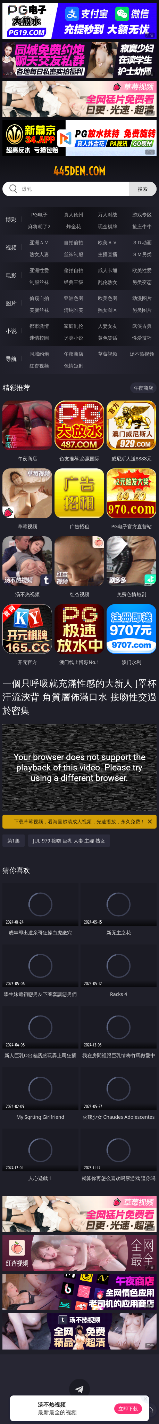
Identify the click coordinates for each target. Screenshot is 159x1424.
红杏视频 (39, 365)
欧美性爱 (142, 270)
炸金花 (73, 226)
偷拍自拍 (73, 270)
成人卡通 (107, 270)
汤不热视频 (142, 353)
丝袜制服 (73, 254)
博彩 (11, 219)
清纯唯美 (73, 310)
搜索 (143, 188)
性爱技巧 (142, 337)
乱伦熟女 (107, 282)
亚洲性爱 (39, 270)
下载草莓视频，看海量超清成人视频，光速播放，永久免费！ (83, 821)
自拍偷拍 (73, 242)
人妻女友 (107, 326)
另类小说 (73, 337)
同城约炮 (39, 353)
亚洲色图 (73, 298)
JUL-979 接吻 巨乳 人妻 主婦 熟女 (69, 840)
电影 (11, 275)
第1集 (13, 840)
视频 (11, 247)
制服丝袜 (39, 282)
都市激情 (39, 326)
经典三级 (73, 282)
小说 (11, 331)
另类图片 (142, 310)
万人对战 (107, 214)
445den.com (79, 171)
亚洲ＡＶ (39, 242)
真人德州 (73, 214)
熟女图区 (107, 310)
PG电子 (39, 214)
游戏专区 (142, 214)
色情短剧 (73, 365)
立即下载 (128, 1408)
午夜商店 (73, 353)
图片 (11, 303)
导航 (11, 359)
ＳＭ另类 (142, 254)
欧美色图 (107, 298)
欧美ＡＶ (107, 242)
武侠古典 (142, 326)
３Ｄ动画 (142, 242)
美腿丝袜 (39, 310)
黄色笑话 (107, 337)
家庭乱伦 (73, 326)
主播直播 (107, 254)
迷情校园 (39, 337)
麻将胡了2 (39, 226)
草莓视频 (107, 353)
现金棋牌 (107, 226)
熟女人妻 (39, 254)
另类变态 (142, 282)
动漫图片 (142, 298)
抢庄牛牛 (142, 226)
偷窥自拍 (39, 298)
